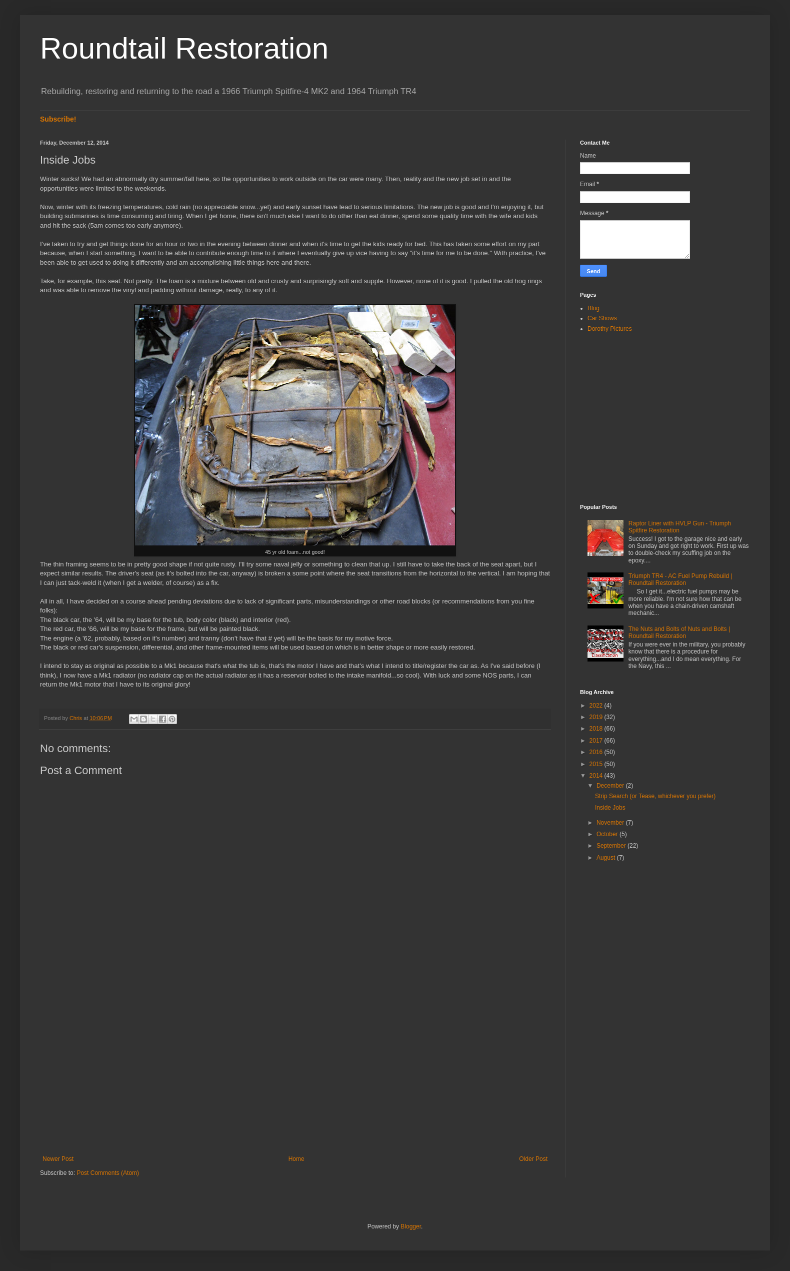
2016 (597, 752)
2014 (597, 775)
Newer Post (58, 1158)
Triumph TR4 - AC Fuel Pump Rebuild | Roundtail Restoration (680, 579)
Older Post (533, 1158)
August (606, 857)
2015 (597, 764)
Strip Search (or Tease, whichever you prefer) (655, 796)
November (611, 822)
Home (296, 1158)
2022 (597, 705)
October (608, 834)
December (611, 785)
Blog (594, 308)
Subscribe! (58, 119)
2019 (597, 717)
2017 (597, 740)
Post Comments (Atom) (107, 1172)
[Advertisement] (295, 1073)
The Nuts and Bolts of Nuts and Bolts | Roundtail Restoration (679, 632)
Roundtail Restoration (184, 48)
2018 (597, 728)
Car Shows (602, 318)
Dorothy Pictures (610, 328)
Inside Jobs (610, 807)
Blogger (410, 1226)
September (612, 845)
